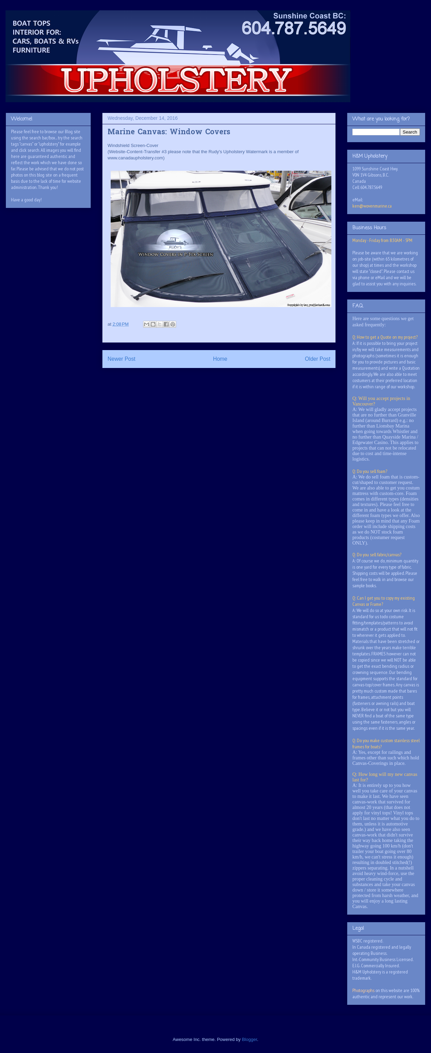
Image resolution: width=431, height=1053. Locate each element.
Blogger (249, 1039)
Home (220, 359)
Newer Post (122, 359)
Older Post (317, 359)
